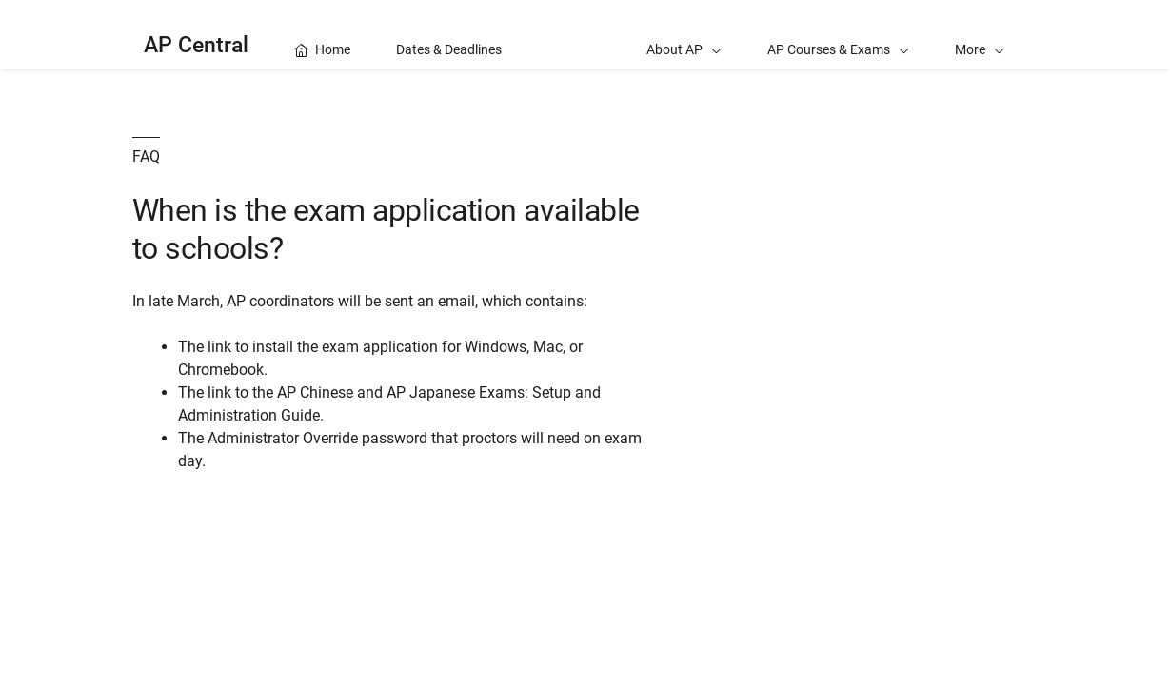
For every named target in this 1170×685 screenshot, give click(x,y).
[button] (979, 34)
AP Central (196, 45)
